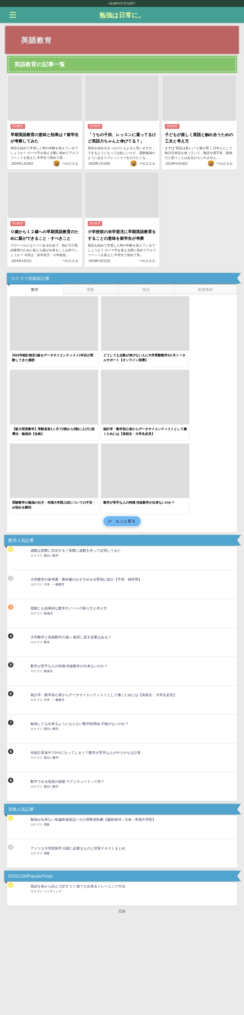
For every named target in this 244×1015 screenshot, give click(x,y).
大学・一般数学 (54, 489)
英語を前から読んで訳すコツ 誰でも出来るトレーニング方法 (77, 791)
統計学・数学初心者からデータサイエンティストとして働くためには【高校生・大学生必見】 (103, 599)
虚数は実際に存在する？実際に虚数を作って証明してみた (75, 455)
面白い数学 (51, 460)
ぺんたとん (70, 162)
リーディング (53, 796)
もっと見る (122, 426)
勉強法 (48, 518)
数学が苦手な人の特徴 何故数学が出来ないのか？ (69, 571)
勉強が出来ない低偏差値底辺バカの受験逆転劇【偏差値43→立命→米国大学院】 (93, 724)
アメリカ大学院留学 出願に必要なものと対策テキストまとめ (77, 753)
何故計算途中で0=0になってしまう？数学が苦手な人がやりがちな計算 (85, 657)
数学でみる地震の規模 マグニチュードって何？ (67, 686)
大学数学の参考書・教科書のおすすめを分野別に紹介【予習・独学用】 (86, 484)
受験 (47, 729)
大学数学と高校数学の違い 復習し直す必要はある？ (70, 542)
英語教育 (18, 126)
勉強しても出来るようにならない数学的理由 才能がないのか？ (79, 628)
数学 (47, 547)
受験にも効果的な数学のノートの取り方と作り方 (68, 513)
